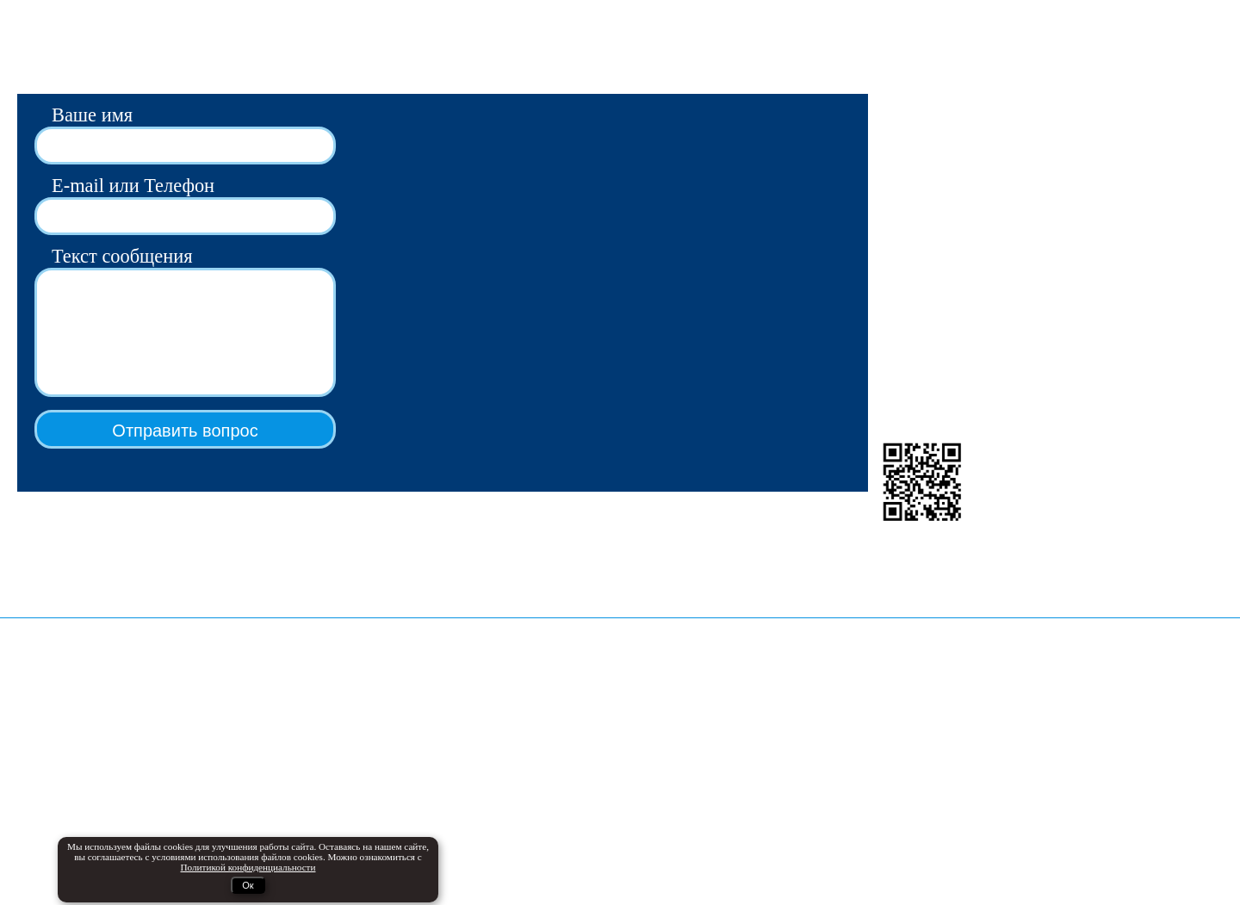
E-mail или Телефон (133, 185)
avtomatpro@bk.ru (920, 118)
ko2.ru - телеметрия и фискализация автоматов (463, 761)
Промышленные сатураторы (100, 801)
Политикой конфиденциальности (820, 750)
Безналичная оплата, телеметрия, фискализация (114, 769)
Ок (247, 885)
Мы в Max (898, 256)
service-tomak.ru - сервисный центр (429, 785)
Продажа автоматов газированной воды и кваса (155, 737)
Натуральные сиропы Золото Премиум (130, 825)
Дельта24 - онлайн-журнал (405, 737)
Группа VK (900, 280)
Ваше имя (92, 115)
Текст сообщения (122, 256)
